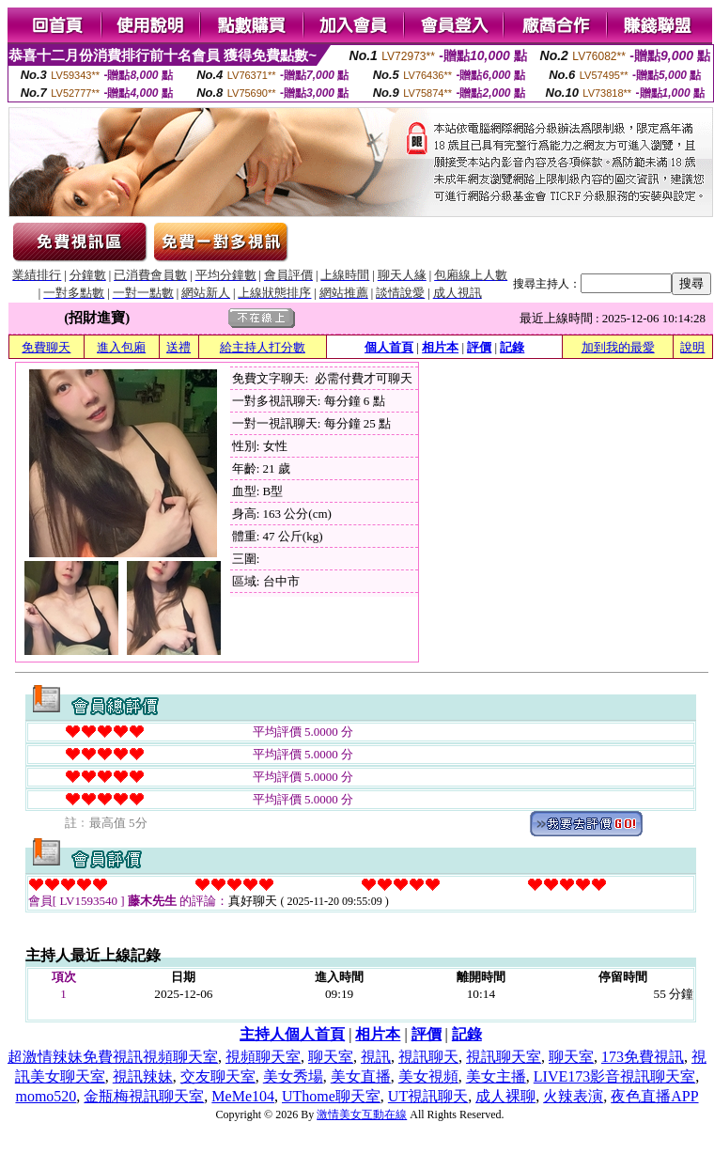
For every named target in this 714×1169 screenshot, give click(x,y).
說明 (692, 347)
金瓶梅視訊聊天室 (144, 1096)
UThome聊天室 (331, 1096)
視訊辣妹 (143, 1076)
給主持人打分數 (262, 347)
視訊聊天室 (503, 1057)
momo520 (45, 1096)
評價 (479, 347)
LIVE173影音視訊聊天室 (614, 1076)
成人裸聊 (505, 1096)
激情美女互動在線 (362, 1114)
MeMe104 (242, 1096)
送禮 (178, 347)
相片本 (440, 347)
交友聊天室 (218, 1076)
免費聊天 (46, 347)
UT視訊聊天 (428, 1096)
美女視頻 (428, 1076)
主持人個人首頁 (292, 1034)
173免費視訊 (642, 1057)
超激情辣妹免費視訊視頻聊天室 (113, 1057)
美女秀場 (293, 1076)
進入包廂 (121, 347)
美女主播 (496, 1076)
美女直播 (361, 1076)
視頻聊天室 (263, 1057)
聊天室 (330, 1057)
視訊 (376, 1057)
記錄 (512, 347)
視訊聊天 (428, 1057)
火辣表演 (573, 1096)
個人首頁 (389, 347)
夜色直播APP (654, 1096)
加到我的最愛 (618, 347)
